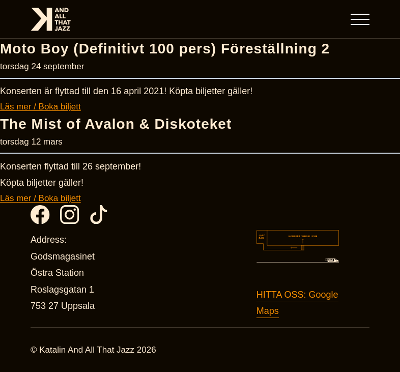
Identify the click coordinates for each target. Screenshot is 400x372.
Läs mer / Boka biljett (40, 106)
